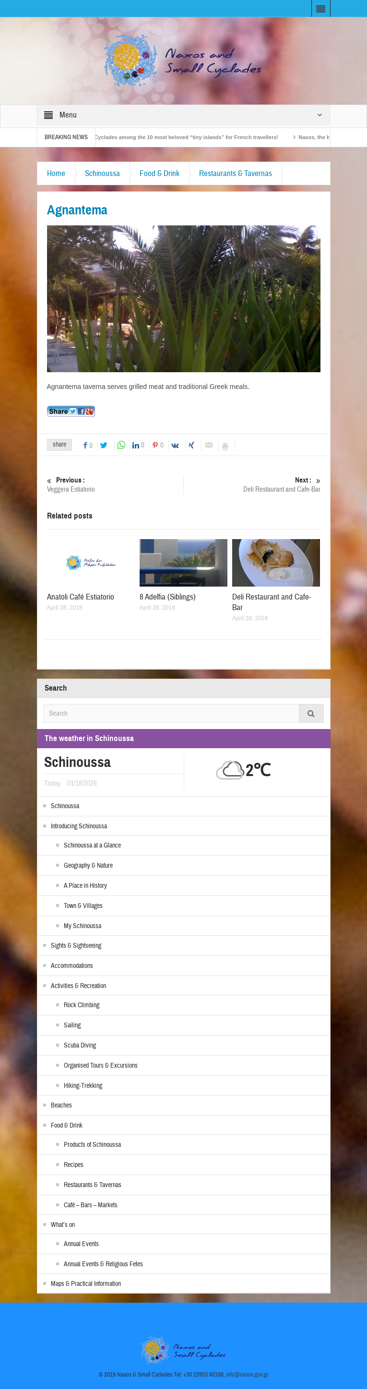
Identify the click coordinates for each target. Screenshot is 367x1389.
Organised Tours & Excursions (101, 1065)
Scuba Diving (80, 1045)
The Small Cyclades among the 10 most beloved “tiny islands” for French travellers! (179, 137)
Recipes (73, 1165)
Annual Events (81, 1244)
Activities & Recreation (78, 986)
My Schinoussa (82, 926)
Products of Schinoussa (92, 1145)
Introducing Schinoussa (79, 826)
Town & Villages (83, 906)
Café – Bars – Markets (91, 1205)
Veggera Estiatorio (115, 484)
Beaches (61, 1105)
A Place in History (85, 886)
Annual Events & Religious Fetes (103, 1264)
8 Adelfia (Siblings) (168, 597)
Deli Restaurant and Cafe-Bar (252, 484)
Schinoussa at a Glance (92, 845)
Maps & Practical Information (86, 1284)
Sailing (72, 1025)
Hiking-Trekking (83, 1086)
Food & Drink (159, 173)
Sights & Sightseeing (76, 946)
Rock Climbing (81, 1005)
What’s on (63, 1225)
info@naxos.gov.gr (247, 1374)
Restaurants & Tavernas (235, 173)
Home (56, 173)
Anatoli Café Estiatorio (80, 597)
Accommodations (72, 966)
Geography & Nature (88, 865)
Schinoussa (102, 173)
